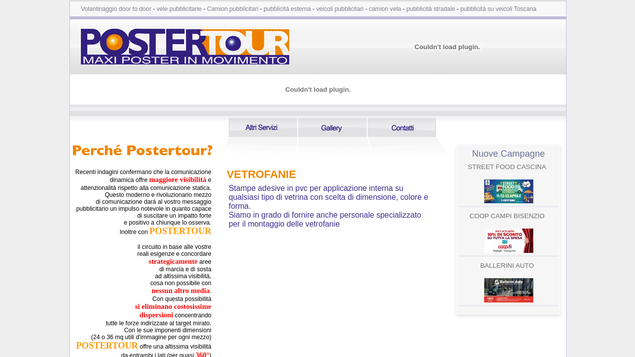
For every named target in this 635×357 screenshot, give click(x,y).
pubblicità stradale (430, 8)
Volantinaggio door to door (116, 8)
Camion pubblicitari (232, 8)
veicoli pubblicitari (339, 8)
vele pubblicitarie (179, 8)
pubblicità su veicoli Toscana (498, 8)
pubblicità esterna (287, 8)
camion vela (385, 8)
